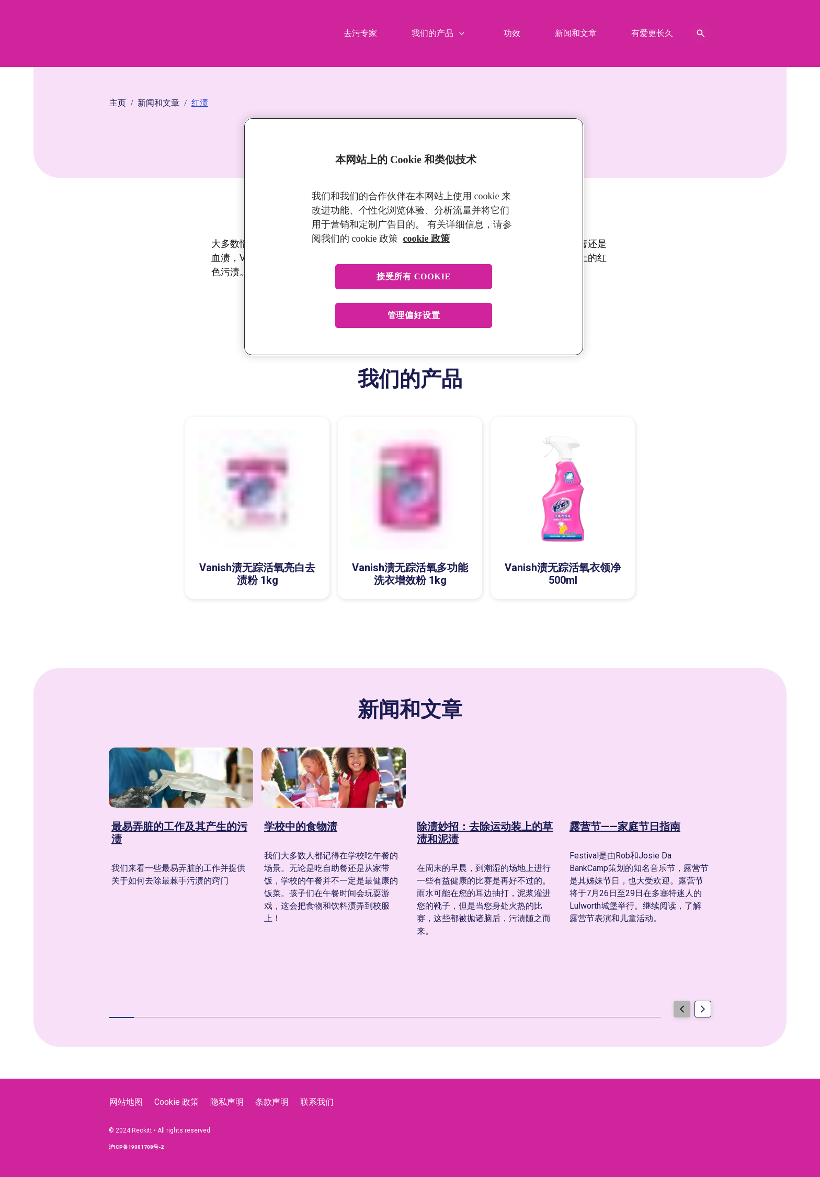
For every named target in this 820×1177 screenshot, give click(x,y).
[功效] (512, 33)
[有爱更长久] (652, 33)
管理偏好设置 (414, 315)
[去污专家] (360, 33)
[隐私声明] (227, 1102)
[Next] (702, 1011)
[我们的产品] (432, 33)
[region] (414, 237)
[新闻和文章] (575, 33)
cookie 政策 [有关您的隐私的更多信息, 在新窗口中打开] (426, 238)
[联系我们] (317, 1102)
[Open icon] (700, 33)
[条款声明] (272, 1102)
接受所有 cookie (414, 276)
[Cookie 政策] (176, 1102)
